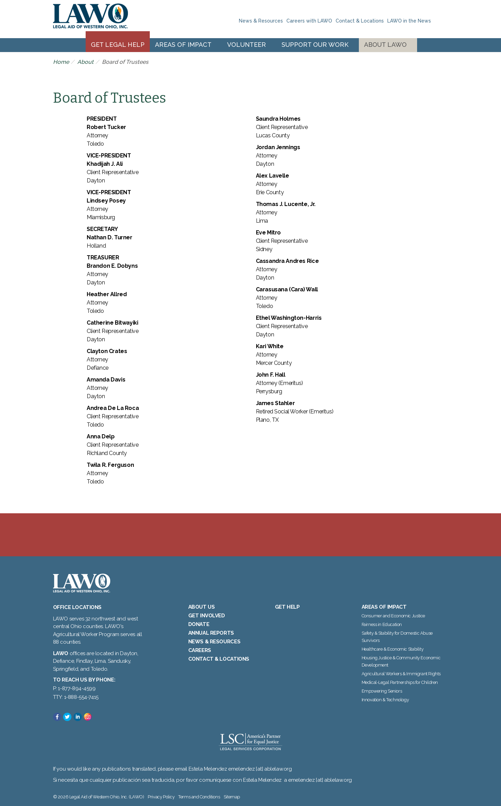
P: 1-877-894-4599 (74, 688)
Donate (198, 624)
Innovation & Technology (385, 699)
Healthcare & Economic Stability (393, 649)
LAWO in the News (409, 21)
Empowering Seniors (382, 691)
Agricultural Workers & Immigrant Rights (401, 673)
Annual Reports (211, 633)
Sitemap (232, 796)
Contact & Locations (360, 21)
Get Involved (206, 615)
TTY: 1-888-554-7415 (75, 697)
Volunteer (246, 44)
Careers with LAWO (309, 21)
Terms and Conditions (199, 796)
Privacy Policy (161, 796)
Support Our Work (315, 44)
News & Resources (261, 21)
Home (61, 62)
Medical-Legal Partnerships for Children (400, 682)
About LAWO (385, 44)
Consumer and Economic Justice (393, 615)
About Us (201, 607)
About (85, 62)
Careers (199, 650)
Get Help (287, 607)
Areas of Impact (183, 44)
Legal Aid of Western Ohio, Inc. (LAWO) (90, 19)
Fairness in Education (382, 624)
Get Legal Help (118, 44)
